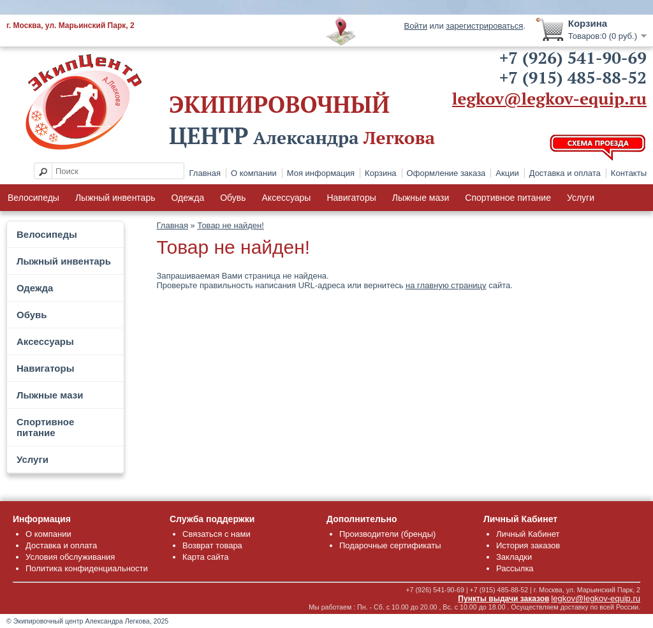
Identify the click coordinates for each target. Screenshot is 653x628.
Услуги (580, 198)
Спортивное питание (508, 198)
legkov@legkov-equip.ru (549, 98)
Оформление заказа (446, 173)
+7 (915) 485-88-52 (573, 77)
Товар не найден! (230, 225)
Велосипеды (33, 198)
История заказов (528, 545)
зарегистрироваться (484, 26)
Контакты (629, 173)
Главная (205, 173)
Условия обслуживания (70, 557)
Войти (415, 26)
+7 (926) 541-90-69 (573, 57)
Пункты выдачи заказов (503, 598)
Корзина (381, 173)
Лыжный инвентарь (115, 198)
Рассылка (515, 568)
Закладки (514, 557)
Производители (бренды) (387, 534)
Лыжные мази (421, 198)
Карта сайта (205, 557)
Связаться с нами (216, 534)
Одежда (187, 198)
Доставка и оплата (565, 173)
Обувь (233, 198)
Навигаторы (351, 198)
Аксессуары (286, 198)
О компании (254, 173)
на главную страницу (446, 285)
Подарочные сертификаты (390, 545)
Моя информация (321, 173)
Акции (506, 173)
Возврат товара (212, 545)
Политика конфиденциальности (87, 568)
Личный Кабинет (527, 534)
